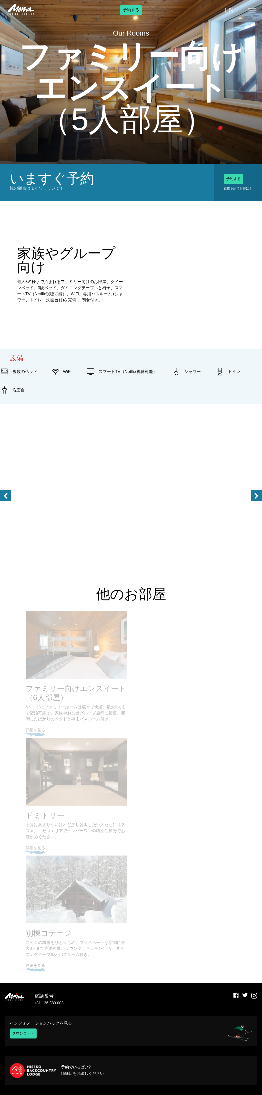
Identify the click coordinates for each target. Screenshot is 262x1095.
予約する (131, 13)
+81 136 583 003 (49, 1003)
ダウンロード (24, 1033)
